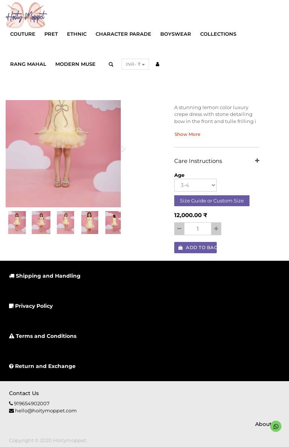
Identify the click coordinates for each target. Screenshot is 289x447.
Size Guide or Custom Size (212, 201)
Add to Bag (197, 247)
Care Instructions (216, 161)
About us (267, 424)
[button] (120, 150)
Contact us (24, 393)
